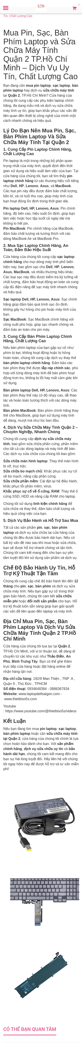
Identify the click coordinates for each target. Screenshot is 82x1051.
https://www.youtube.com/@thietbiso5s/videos (41, 711)
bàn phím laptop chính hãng (26, 363)
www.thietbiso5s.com (20, 699)
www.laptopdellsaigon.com (39, 694)
